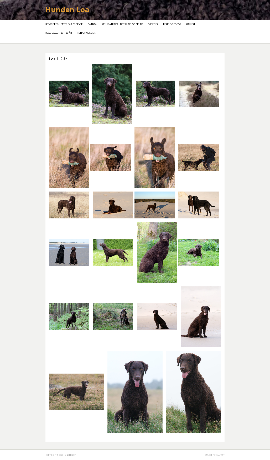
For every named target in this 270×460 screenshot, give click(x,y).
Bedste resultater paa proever (64, 24)
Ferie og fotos (172, 24)
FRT (223, 455)
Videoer (153, 24)
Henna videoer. (86, 32)
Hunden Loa (67, 9)
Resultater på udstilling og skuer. (122, 24)
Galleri (190, 24)
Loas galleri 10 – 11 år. (58, 32)
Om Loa (92, 24)
